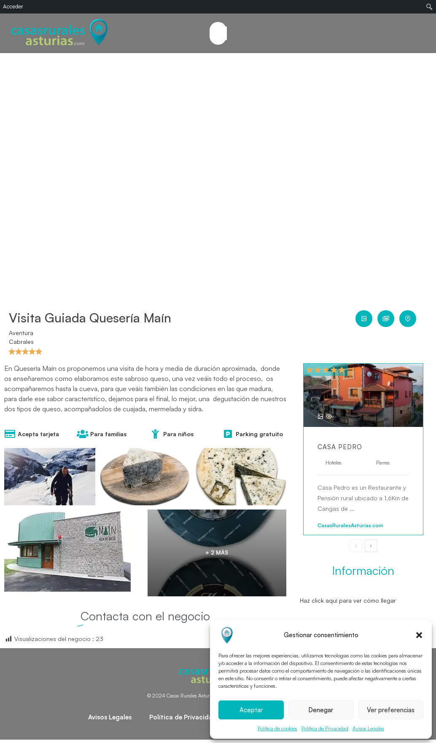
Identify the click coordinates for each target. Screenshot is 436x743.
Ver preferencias (390, 710)
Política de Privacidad (324, 728)
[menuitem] (429, 6)
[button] (419, 635)
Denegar (320, 710)
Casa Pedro (340, 447)
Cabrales (21, 341)
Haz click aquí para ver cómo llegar (348, 600)
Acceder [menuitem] (13, 6)
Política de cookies (277, 728)
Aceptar (251, 710)
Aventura (21, 332)
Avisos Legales (368, 728)
